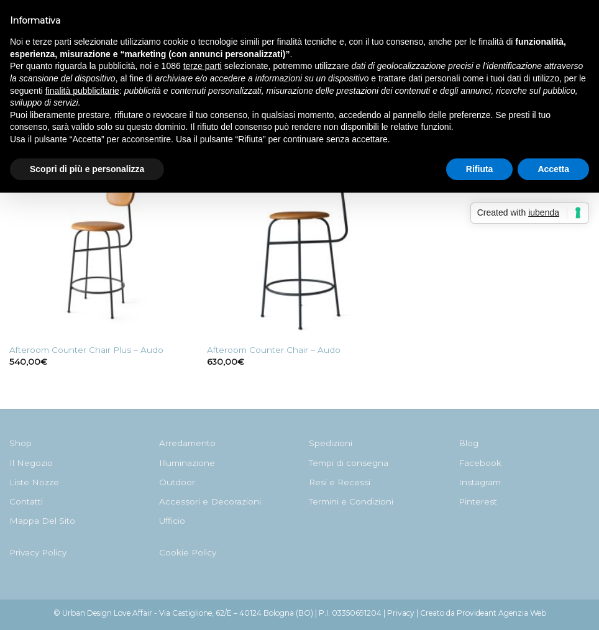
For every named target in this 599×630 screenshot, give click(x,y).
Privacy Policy (37, 552)
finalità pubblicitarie (82, 91)
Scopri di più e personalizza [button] (87, 169)
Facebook (480, 463)
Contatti (26, 501)
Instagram (480, 482)
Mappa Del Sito (42, 521)
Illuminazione (187, 463)
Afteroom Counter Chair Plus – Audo (86, 350)
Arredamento (187, 443)
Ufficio (172, 521)
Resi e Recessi (339, 482)
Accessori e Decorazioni (210, 501)
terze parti (202, 66)
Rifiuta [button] (479, 169)
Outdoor (177, 482)
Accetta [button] (553, 169)
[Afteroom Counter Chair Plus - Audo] (101, 244)
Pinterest (478, 501)
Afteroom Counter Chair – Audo (274, 350)
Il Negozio (31, 463)
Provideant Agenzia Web (501, 613)
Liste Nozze (34, 482)
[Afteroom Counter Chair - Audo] (299, 244)
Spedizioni (330, 443)
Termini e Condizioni (351, 501)
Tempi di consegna (348, 463)
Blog (468, 443)
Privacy (400, 613)
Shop (20, 443)
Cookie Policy (187, 552)
